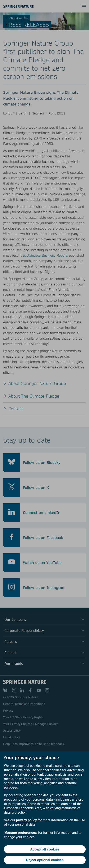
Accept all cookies (44, 849)
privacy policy (26, 820)
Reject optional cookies (45, 860)
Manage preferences (20, 832)
